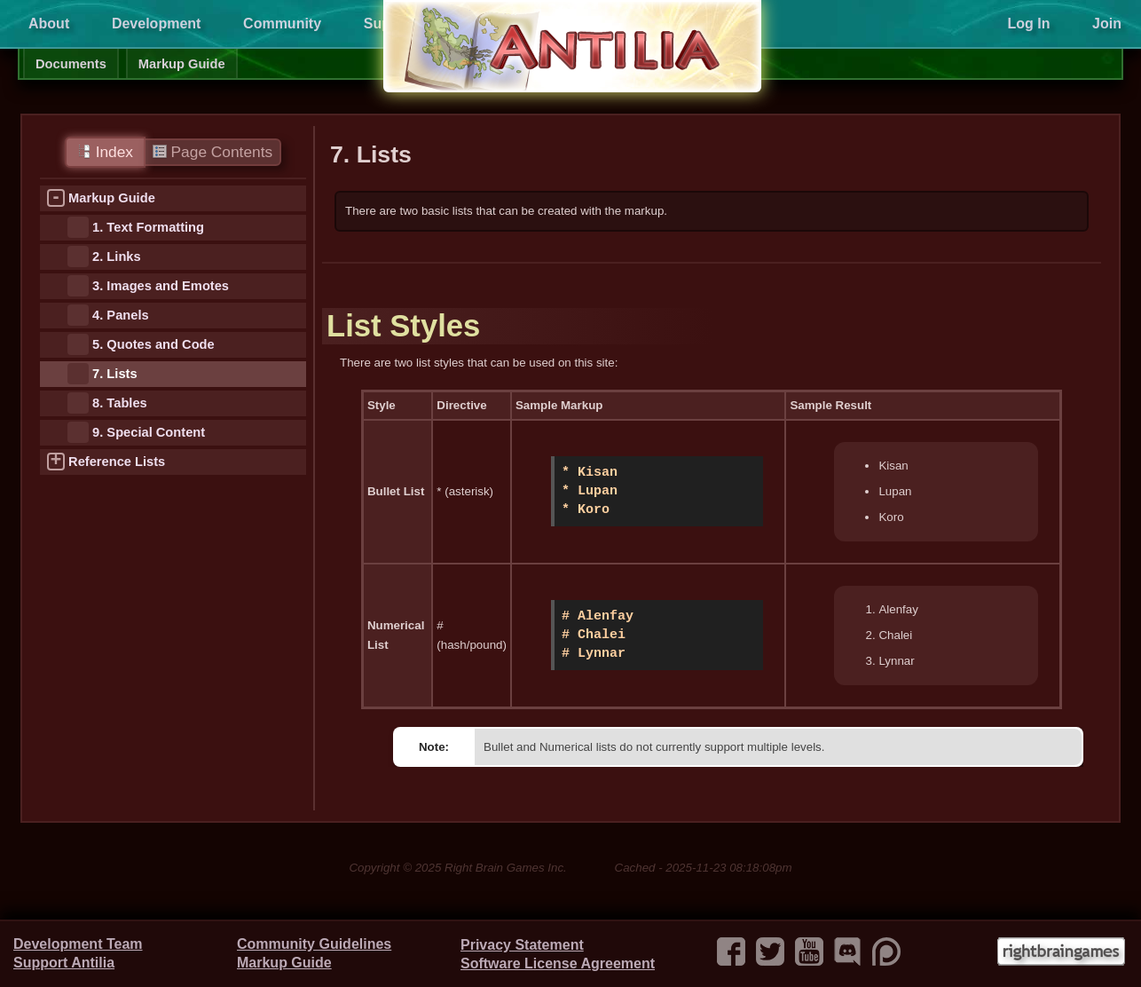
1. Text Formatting (148, 227)
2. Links (116, 256)
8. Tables (119, 403)
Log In (1028, 23)
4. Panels (120, 315)
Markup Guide (181, 64)
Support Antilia (63, 962)
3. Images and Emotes (160, 286)
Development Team (78, 943)
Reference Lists (116, 461)
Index (105, 152)
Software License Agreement (557, 963)
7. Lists (115, 374)
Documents (70, 64)
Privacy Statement (522, 944)
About (48, 23)
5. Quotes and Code (153, 344)
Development (156, 23)
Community (282, 23)
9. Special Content (148, 432)
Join (1106, 23)
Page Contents (212, 152)
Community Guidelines (314, 943)
